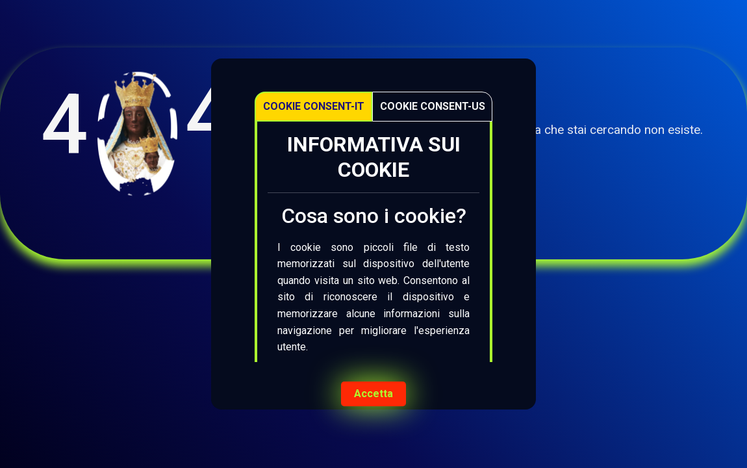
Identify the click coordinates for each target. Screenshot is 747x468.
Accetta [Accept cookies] (373, 393)
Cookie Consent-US (432, 106)
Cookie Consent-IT (313, 106)
